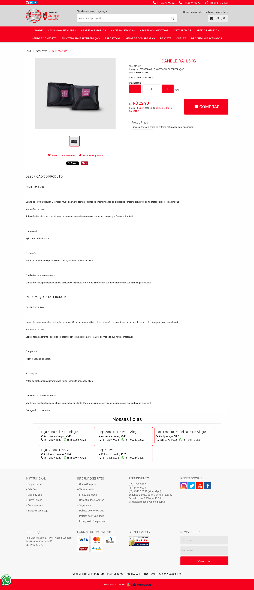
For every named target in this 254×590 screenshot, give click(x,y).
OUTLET (181, 38)
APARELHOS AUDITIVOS (154, 30)
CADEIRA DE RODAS (123, 30)
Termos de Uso (87, 489)
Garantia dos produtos (91, 500)
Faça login (101, 11)
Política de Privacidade (91, 515)
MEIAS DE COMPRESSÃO (140, 38)
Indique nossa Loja (38, 510)
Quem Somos (190, 12)
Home (39, 30)
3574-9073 (192, 3)
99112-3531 (218, 3)
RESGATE (165, 38)
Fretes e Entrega (88, 494)
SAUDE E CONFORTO (44, 38)
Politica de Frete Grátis (91, 510)
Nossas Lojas (221, 12)
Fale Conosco (35, 489)
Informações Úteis (91, 478)
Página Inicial (35, 484)
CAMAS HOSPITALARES (62, 30)
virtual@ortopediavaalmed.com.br (147, 501)
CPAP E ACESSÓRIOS (93, 30)
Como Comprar (87, 484)
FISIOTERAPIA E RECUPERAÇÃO (81, 38)
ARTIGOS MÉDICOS (207, 30)
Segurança (85, 505)
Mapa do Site (35, 494)
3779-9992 (166, 3)
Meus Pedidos (206, 12)
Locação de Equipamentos (93, 521)
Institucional (36, 478)
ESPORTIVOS (112, 38)
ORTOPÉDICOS (182, 30)
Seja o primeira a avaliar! (141, 77)
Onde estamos (35, 505)
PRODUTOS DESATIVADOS (206, 38)
